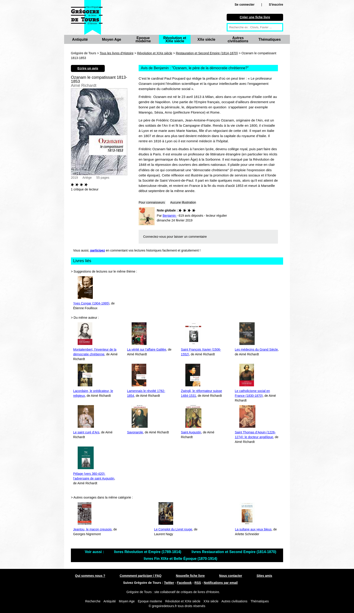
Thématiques (270, 39)
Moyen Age (111, 39)
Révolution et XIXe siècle (174, 39)
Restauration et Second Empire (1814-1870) (207, 53)
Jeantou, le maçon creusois (92, 529)
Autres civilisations (238, 39)
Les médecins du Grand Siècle (256, 349)
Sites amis (264, 575)
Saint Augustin (191, 432)
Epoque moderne (143, 39)
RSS (197, 582)
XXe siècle (206, 39)
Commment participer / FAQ (140, 575)
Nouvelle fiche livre (190, 575)
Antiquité (80, 39)
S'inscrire (276, 4)
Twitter (169, 582)
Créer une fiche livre (255, 17)
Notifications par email (221, 582)
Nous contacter (230, 575)
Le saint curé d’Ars (86, 432)
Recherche (92, 601)
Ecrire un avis (87, 68)
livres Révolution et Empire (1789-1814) (148, 552)
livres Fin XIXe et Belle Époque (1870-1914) (180, 559)
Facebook (184, 582)
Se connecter (244, 4)
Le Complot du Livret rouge (173, 529)
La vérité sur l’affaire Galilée (146, 349)
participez (97, 250)
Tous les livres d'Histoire (117, 53)
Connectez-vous (154, 236)
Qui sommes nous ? (90, 575)
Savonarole (135, 432)
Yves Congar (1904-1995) (91, 303)
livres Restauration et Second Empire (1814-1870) (233, 552)
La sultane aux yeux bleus (253, 529)
